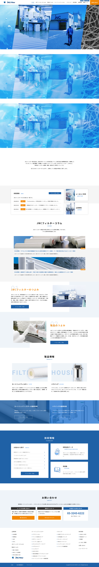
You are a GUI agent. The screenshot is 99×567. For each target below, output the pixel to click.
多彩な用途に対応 (16, 554)
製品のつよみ (50, 2)
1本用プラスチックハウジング (64, 534)
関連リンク (85, 2)
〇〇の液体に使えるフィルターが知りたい (23, 468)
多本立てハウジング (62, 541)
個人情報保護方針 (20, 564)
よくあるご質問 (81, 195)
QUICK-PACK (35, 551)
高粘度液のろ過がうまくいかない (21, 458)
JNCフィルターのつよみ (41, 2)
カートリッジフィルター (60, 2)
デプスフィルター (36, 534)
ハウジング (69, 2)
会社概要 (15, 534)
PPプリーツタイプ (37, 539)
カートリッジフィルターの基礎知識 (40, 558)
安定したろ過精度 (16, 552)
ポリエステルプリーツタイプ (39, 544)
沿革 (14, 539)
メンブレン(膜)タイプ (37, 541)
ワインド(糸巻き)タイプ (38, 536)
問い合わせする (23, 517)
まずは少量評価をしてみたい (20, 461)
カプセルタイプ (36, 546)
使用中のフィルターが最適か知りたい (22, 452)
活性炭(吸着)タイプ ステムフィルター (41, 553)
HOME (32, 2)
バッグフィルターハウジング (64, 544)
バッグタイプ (35, 549)
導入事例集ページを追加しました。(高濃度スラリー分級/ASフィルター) (40, 209)
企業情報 (80, 2)
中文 (82, 0)
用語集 (81, 539)
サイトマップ (29, 564)
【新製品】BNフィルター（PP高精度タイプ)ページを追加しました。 (39, 205)
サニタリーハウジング (62, 539)
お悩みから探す (83, 534)
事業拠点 (15, 536)
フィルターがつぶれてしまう (20, 455)
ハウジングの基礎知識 (62, 546)
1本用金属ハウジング (62, 536)
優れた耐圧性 (15, 550)
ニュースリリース (83, 548)
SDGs (14, 541)
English (87, 0)
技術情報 (75, 2)
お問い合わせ (94, 2)
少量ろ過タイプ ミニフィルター (39, 556)
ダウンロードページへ (49, 517)
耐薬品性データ (83, 536)
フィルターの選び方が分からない (21, 465)
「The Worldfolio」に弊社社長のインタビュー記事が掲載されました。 (40, 201)
